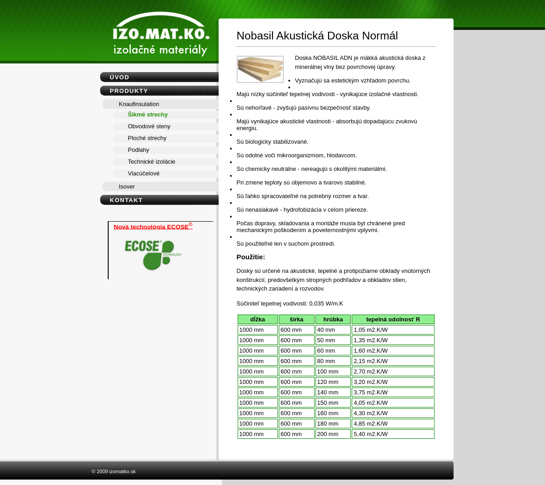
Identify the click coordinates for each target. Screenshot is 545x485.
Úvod (120, 77)
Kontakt (126, 200)
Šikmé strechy (148, 114)
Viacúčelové (144, 173)
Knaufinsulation (139, 104)
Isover (127, 186)
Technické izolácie (152, 161)
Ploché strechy (147, 138)
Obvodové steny (149, 126)
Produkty (129, 90)
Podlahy (138, 149)
